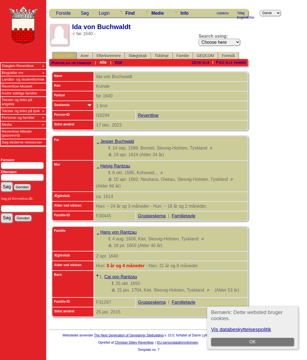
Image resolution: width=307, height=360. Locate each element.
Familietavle (183, 216)
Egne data (64, 55)
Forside (63, 13)
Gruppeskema (152, 216)
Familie (182, 55)
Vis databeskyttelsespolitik (241, 329)
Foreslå (228, 55)
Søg (85, 13)
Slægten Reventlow (18, 66)
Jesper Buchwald (117, 141)
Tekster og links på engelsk (17, 102)
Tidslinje (162, 55)
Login (104, 13)
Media (7, 124)
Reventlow (148, 115)
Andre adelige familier (19, 93)
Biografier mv (13, 73)
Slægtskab (138, 55)
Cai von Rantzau (120, 276)
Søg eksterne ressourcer (22, 142)
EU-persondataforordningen (177, 342)
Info (184, 13)
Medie (157, 13)
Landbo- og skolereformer (23, 79)
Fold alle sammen (231, 62)
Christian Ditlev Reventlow (134, 342)
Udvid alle (201, 62)
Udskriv (222, 13)
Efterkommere (109, 55)
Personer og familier (18, 117)
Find (130, 13)
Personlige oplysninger (71, 63)
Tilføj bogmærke (245, 14)
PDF (119, 63)
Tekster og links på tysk (21, 111)
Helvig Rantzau (115, 166)
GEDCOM (205, 55)
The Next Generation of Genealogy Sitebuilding (129, 335)
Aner (84, 55)
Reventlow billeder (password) (17, 133)
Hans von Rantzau (118, 232)
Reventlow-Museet (17, 86)
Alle (103, 62)
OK (252, 342)
